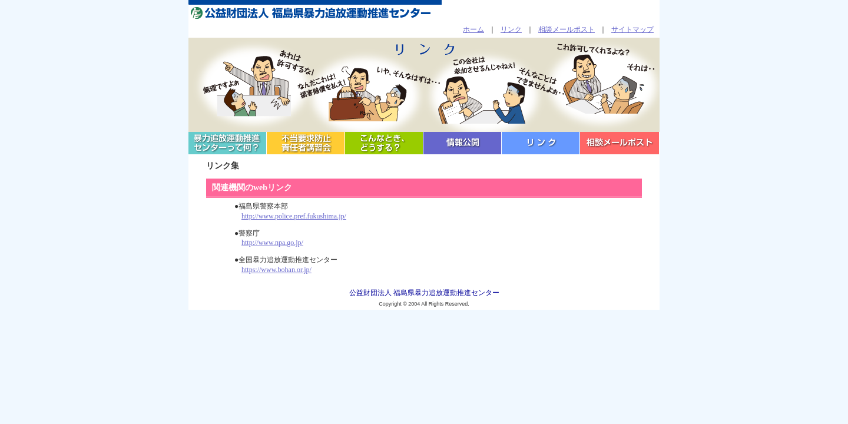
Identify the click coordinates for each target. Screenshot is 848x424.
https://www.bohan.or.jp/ (276, 270)
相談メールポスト (566, 29)
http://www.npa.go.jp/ (272, 242)
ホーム (473, 29)
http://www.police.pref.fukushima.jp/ (293, 216)
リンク (511, 29)
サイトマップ (632, 29)
